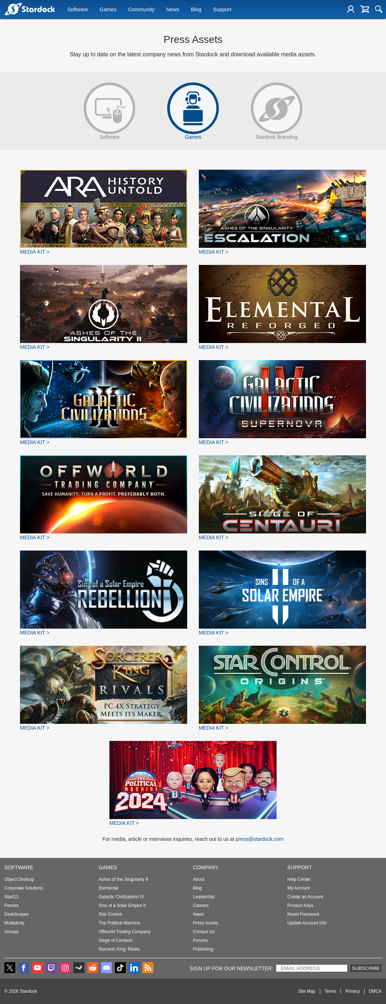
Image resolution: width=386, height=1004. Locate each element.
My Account (299, 888)
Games (108, 10)
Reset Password (303, 914)
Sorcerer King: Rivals (119, 949)
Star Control (110, 914)
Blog (196, 10)
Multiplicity (14, 923)
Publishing (203, 949)
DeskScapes (16, 914)
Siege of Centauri (116, 940)
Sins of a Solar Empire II (122, 905)
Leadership (203, 896)
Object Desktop (19, 879)
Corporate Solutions (23, 888)
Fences (11, 905)
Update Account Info (307, 923)
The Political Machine (119, 923)
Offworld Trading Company (125, 931)
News (172, 10)
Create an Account (305, 896)
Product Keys (300, 905)
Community (141, 10)
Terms (331, 991)
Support (222, 10)
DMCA (375, 991)
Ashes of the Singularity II (123, 879)
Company (205, 867)
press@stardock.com (260, 839)
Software (77, 10)
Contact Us (203, 931)
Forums (200, 940)
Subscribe (366, 968)
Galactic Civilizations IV (121, 896)
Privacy (352, 991)
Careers (201, 905)
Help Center (299, 879)
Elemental (108, 888)
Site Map (306, 991)
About (198, 879)
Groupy (11, 931)
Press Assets (205, 923)
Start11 (11, 896)
